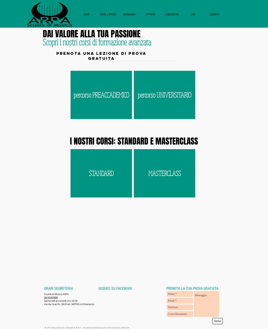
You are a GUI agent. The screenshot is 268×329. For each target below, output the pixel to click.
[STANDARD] (101, 173)
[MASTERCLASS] (164, 173)
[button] (108, 14)
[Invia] (217, 321)
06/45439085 (51, 297)
